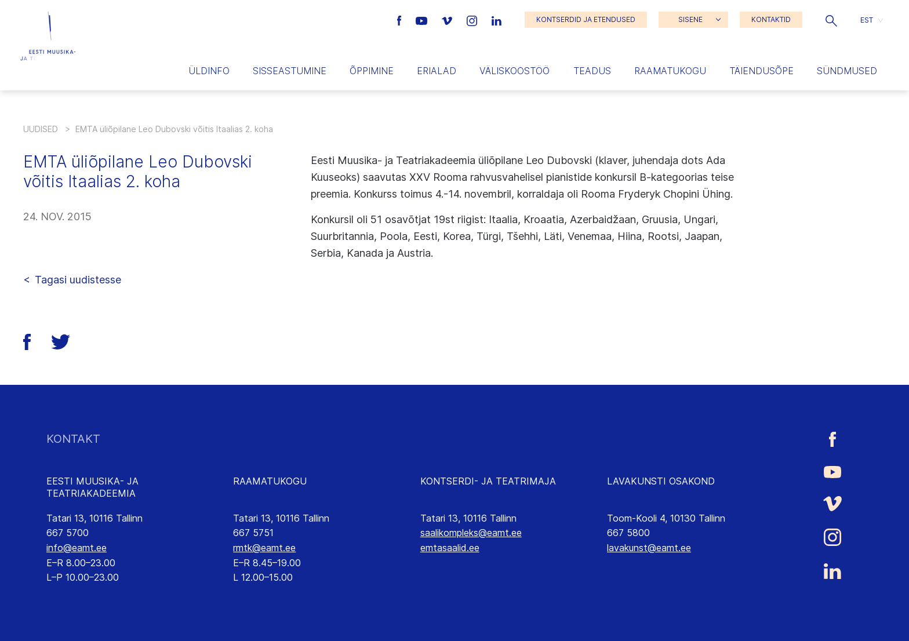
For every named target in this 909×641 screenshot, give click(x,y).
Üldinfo (209, 71)
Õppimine (372, 71)
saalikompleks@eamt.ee (471, 532)
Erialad (436, 71)
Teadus (592, 71)
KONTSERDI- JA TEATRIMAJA (488, 481)
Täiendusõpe (761, 71)
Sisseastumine (289, 71)
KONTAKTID (771, 19)
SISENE (690, 19)
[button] (831, 20)
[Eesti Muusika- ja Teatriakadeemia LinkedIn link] (496, 20)
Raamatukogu (670, 71)
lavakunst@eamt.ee (649, 547)
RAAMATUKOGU (270, 481)
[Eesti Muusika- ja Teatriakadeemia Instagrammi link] (473, 20)
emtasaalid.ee (449, 547)
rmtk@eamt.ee (264, 547)
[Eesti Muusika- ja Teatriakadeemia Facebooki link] (401, 20)
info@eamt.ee (76, 547)
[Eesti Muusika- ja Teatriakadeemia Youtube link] (423, 20)
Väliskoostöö (514, 71)
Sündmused (847, 71)
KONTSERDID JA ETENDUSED (585, 19)
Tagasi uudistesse (78, 280)
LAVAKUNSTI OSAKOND (661, 481)
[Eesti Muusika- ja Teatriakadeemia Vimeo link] (448, 20)
